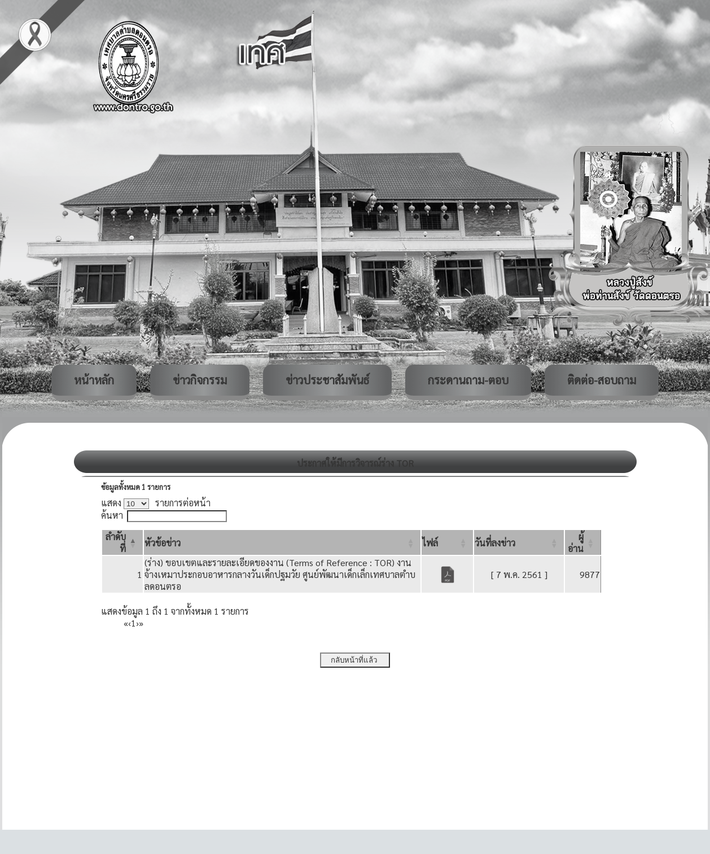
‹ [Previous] (129, 623)
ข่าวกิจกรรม (200, 380)
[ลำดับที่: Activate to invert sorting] (122, 542)
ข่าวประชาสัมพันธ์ (327, 380)
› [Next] (137, 623)
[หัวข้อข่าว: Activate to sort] (282, 542)
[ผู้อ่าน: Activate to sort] (583, 542)
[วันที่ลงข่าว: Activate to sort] (519, 542)
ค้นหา (112, 515)
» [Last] (141, 623)
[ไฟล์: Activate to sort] (447, 542)
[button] (162, 543)
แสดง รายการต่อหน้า (156, 503)
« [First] (126, 623)
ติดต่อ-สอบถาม (601, 380)
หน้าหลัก (94, 380)
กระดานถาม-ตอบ (468, 380)
